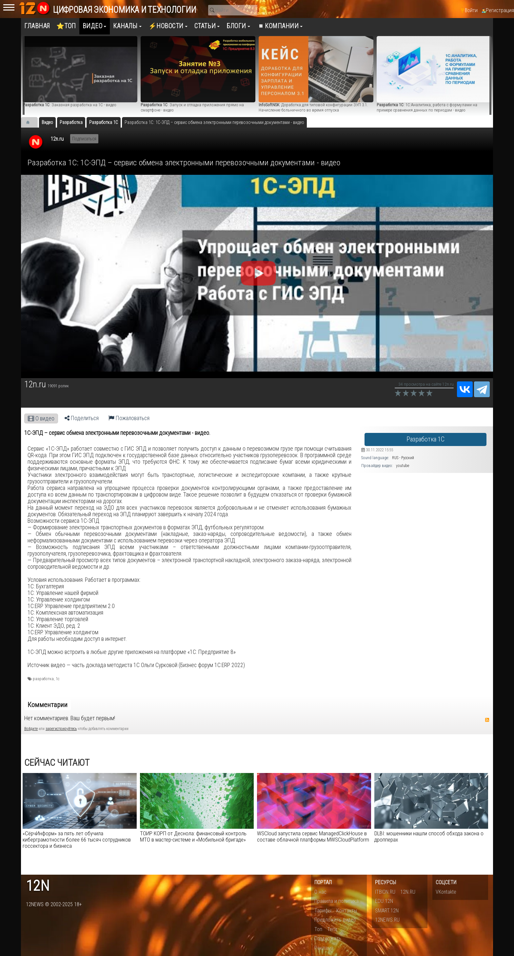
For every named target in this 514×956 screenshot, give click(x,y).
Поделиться (82, 418)
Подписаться (84, 138)
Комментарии (48, 705)
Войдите (31, 728)
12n (37, 886)
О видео (41, 418)
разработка (43, 679)
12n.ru (57, 139)
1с (57, 679)
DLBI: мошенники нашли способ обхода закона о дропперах (429, 836)
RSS (487, 720)
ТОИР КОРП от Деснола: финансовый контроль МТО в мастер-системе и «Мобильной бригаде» (193, 836)
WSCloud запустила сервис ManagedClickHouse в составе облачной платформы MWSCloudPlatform (313, 836)
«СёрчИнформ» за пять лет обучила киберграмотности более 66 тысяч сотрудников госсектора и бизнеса (77, 839)
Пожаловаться (129, 418)
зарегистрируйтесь (61, 728)
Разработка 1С (425, 439)
